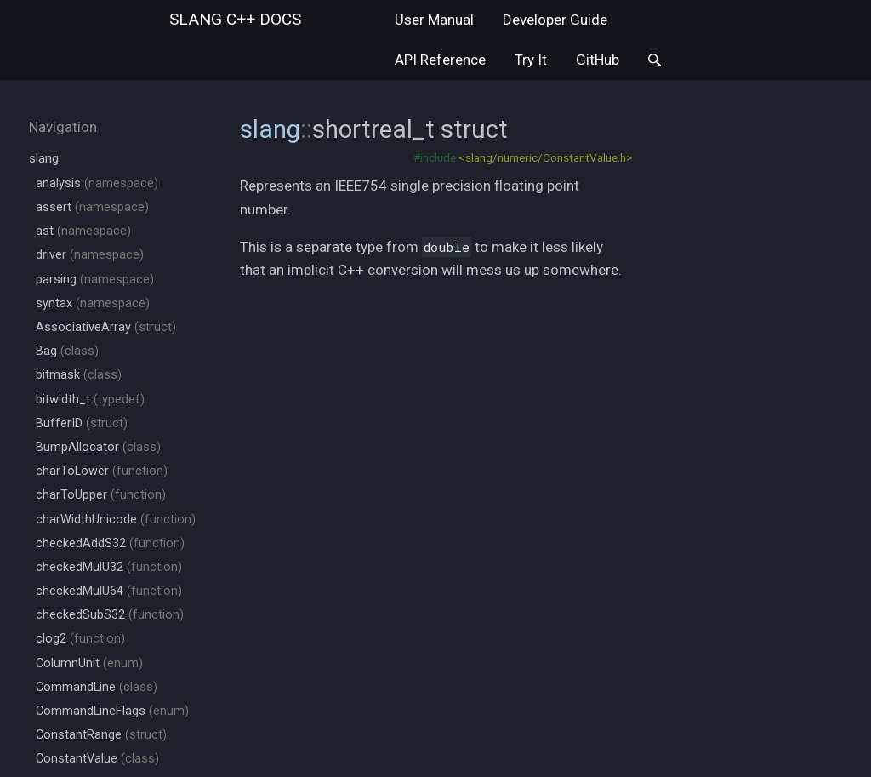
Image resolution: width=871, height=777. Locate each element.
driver (90, 255)
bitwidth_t (90, 399)
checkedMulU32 (109, 567)
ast (83, 231)
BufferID (82, 423)
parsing (95, 279)
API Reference (440, 59)
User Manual (434, 19)
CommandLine (96, 687)
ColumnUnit (89, 663)
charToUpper (101, 495)
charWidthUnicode (116, 519)
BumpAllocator (98, 447)
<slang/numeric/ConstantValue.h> (545, 157)
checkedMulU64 (109, 591)
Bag (67, 351)
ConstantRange (101, 735)
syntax (93, 303)
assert (92, 207)
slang (235, 19)
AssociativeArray (106, 327)
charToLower (102, 471)
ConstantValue (97, 758)
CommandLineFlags (112, 711)
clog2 (80, 638)
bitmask (79, 375)
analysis (97, 183)
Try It (531, 59)
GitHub (597, 59)
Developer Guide (555, 19)
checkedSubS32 (110, 615)
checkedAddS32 (110, 543)
